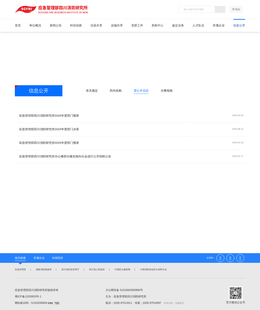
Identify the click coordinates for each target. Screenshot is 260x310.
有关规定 (92, 90)
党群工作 (137, 25)
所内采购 (116, 90)
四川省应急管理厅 (70, 270)
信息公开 (239, 25)
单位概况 (35, 25)
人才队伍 (198, 25)
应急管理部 (20, 270)
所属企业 (219, 25)
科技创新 (76, 25)
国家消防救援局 (43, 270)
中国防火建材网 (122, 270)
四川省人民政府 (96, 270)
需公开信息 (141, 90)
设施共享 (117, 25)
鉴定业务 (178, 25)
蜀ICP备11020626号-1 (28, 296)
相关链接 (20, 257)
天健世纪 (179, 303)
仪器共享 (96, 25)
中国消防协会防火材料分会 (153, 270)
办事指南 (167, 90)
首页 (18, 25)
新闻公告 (56, 25)
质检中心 (157, 25)
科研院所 (57, 257)
